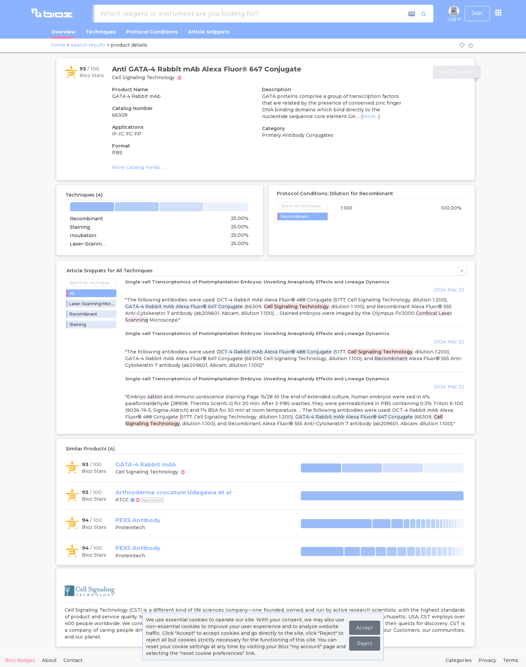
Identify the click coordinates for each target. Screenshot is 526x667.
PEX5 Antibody (137, 520)
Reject (364, 644)
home (58, 45)
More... (370, 116)
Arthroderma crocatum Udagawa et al (173, 492)
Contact (73, 660)
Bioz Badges (20, 660)
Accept (364, 628)
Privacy (487, 660)
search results (88, 45)
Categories (458, 660)
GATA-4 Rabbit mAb (145, 464)
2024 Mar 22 (449, 290)
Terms (510, 660)
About (49, 660)
